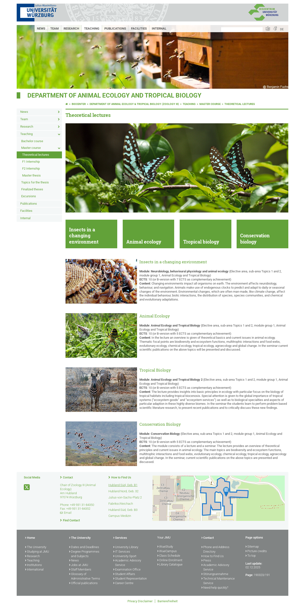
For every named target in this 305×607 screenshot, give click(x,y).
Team (54, 28)
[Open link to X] (27, 487)
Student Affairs (124, 574)
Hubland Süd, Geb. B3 (122, 510)
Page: (249, 575)
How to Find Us (121, 477)
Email (67, 512)
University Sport (124, 556)
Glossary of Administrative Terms (84, 576)
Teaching (91, 28)
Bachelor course (32, 141)
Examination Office (127, 570)
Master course (31, 148)
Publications (115, 28)
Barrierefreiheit (168, 601)
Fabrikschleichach (120, 503)
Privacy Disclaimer (139, 601)
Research (71, 28)
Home (30, 538)
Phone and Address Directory (215, 549)
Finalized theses (32, 189)
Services (120, 538)
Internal (159, 28)
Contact (68, 477)
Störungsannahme (214, 574)
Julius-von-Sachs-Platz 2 (125, 497)
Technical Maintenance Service (218, 581)
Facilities (139, 28)
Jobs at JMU (78, 565)
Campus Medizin (119, 516)
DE (282, 29)
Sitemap (252, 547)
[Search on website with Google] (242, 29)
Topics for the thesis (35, 182)
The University (35, 547)
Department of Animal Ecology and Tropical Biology (114, 95)
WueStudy (165, 547)
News (41, 28)
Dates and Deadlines (84, 547)
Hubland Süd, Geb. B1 (122, 485)
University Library (125, 547)
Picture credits (256, 551)
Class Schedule (168, 556)
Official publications (83, 583)
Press (206, 561)
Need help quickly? (214, 588)
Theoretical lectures (35, 154)
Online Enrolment (169, 560)
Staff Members (80, 570)
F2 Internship (31, 168)
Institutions (33, 565)
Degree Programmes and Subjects (84, 554)
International (34, 570)
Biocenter (79, 104)
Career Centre (123, 583)
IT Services (121, 552)
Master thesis (31, 175)
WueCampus (167, 551)
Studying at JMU (37, 552)
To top (250, 556)
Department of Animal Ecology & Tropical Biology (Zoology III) (134, 104)
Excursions (28, 196)
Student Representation (130, 579)
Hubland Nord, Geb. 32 (123, 491)
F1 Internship (31, 161)
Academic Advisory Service (127, 563)
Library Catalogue (170, 565)
